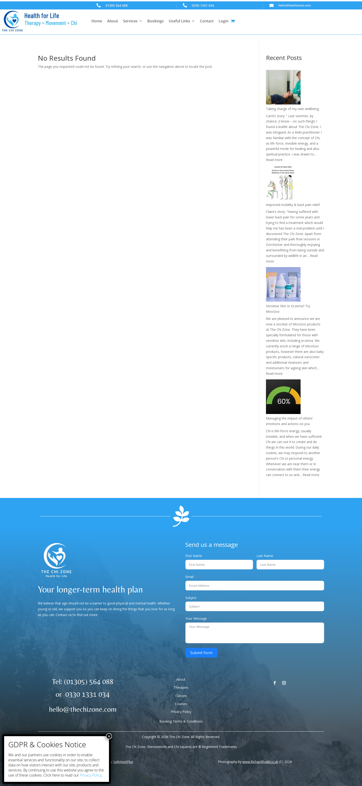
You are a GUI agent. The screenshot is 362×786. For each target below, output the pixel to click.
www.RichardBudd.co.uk (260, 761)
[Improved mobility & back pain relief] (283, 184)
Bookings (155, 21)
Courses (181, 704)
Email (189, 577)
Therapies (181, 687)
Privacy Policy (181, 711)
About (112, 21)
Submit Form (201, 652)
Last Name (264, 556)
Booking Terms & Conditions (181, 721)
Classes (181, 696)
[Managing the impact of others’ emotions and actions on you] (283, 397)
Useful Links (179, 21)
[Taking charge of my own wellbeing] (283, 88)
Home (96, 21)
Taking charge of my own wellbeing (292, 109)
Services (130, 21)
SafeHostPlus (123, 761)
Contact (207, 21)
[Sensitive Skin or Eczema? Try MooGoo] (283, 285)
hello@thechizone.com (294, 5)
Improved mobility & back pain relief (293, 204)
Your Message (196, 618)
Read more (274, 160)
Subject (190, 597)
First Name (193, 556)
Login (223, 21)
